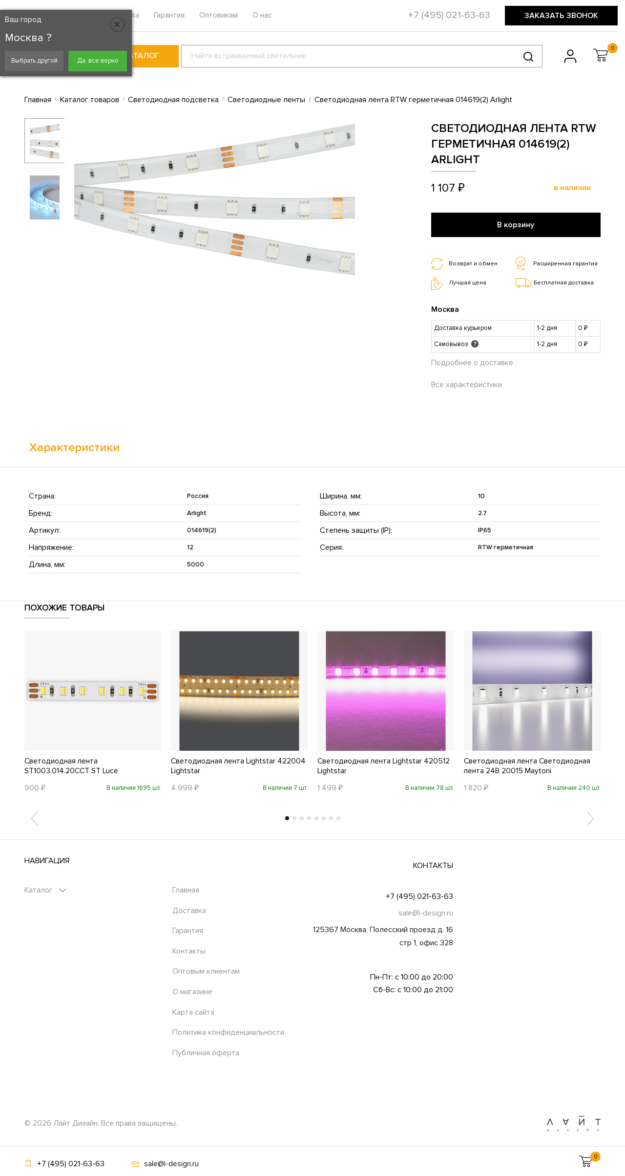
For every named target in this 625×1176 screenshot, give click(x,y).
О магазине (192, 991)
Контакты (189, 951)
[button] (600, 55)
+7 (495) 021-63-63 (419, 896)
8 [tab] (338, 818)
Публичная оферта (205, 1052)
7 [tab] (331, 818)
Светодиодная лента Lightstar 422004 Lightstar (239, 765)
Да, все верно (98, 61)
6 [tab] (324, 818)
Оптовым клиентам (206, 971)
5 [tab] (316, 818)
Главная (185, 889)
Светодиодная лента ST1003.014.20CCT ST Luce (72, 765)
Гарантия (169, 15)
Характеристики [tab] (74, 446)
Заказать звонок (561, 16)
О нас (262, 15)
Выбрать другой (34, 61)
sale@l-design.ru (425, 912)
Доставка (189, 910)
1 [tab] (287, 818)
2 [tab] (294, 818)
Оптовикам (218, 15)
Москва (445, 308)
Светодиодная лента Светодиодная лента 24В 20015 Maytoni (528, 765)
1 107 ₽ (448, 188)
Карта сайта (193, 1012)
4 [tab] (309, 818)
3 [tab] (302, 818)
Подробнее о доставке (472, 362)
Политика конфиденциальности (228, 1032)
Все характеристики (466, 384)
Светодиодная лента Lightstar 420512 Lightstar (384, 765)
